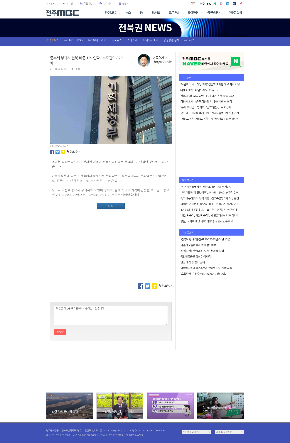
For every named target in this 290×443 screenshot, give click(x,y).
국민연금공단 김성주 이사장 (118, 411)
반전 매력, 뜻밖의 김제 (65, 411)
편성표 (124, 3)
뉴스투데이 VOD (97, 40)
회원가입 (86, 3)
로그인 (69, 3)
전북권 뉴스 (52, 40)
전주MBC (112, 12)
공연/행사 (215, 12)
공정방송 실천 (171, 40)
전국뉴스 (117, 40)
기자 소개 (132, 40)
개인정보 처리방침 (134, 435)
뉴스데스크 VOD (73, 40)
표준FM (176, 12)
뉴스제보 (106, 3)
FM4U (158, 12)
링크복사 (73, 151)
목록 (111, 206)
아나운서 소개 (150, 40)
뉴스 (130, 12)
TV (144, 12)
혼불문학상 (235, 12)
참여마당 (195, 12)
